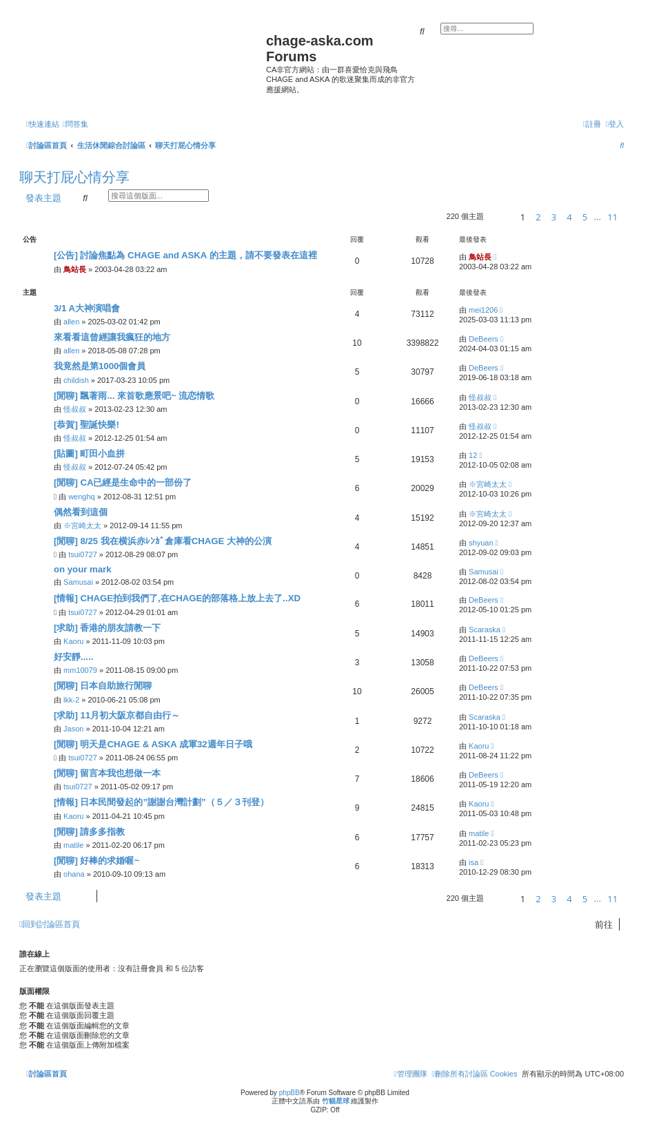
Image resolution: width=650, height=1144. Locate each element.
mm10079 (80, 670)
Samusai (78, 582)
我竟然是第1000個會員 (99, 366)
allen (71, 322)
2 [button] (538, 217)
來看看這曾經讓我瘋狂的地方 (112, 337)
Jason (73, 729)
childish (76, 380)
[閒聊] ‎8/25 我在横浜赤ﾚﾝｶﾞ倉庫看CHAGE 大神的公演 (163, 541)
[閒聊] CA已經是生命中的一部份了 (123, 482)
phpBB (289, 1092)
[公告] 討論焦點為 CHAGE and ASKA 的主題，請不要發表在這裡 (185, 255)
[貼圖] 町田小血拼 (89, 453)
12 (473, 455)
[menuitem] (75, 124)
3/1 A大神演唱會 (87, 308)
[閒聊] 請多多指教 (89, 831)
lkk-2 (71, 700)
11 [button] (612, 217)
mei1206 (483, 310)
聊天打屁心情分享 (74, 177)
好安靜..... (73, 657)
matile (73, 845)
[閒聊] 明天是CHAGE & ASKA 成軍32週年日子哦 (153, 744)
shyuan (481, 543)
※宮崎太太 (488, 484)
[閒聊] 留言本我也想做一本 (107, 773)
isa (473, 862)
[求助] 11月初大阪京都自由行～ (117, 715)
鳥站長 (74, 269)
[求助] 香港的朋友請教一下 (107, 628)
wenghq (81, 496)
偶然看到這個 (81, 512)
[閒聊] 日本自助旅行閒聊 (103, 685)
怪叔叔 (74, 409)
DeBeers (483, 339)
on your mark (83, 569)
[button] (500, 216)
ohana (74, 874)
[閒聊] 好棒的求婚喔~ (96, 860)
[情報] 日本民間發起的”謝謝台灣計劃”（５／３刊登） (161, 802)
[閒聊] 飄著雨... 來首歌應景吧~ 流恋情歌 (134, 396)
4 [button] (569, 217)
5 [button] (584, 217)
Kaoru (73, 641)
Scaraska (484, 629)
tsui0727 (82, 554)
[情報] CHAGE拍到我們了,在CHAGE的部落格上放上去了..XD (177, 598)
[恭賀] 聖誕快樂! (86, 424)
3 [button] (553, 217)
